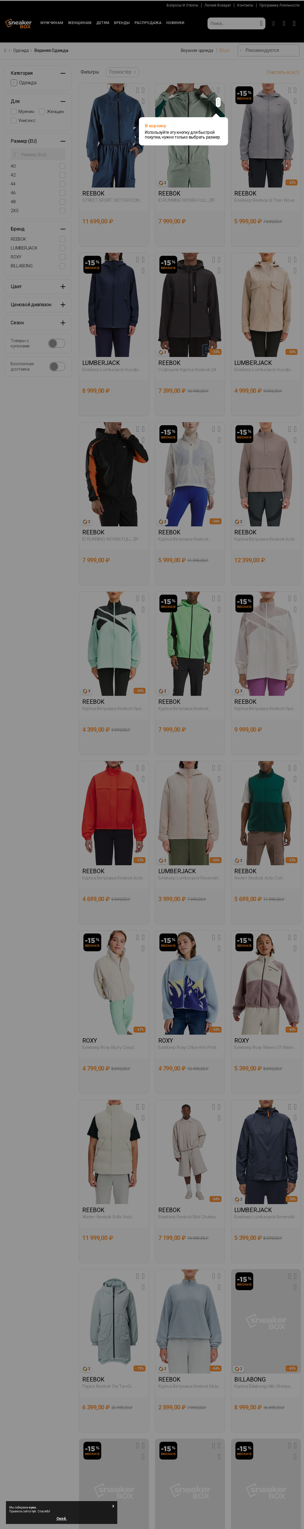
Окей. (61, 1517)
